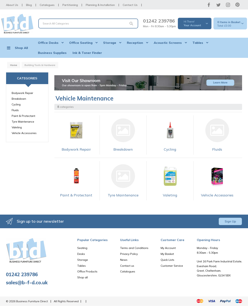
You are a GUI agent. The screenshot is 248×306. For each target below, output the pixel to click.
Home (13, 65)
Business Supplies (52, 53)
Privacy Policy (129, 254)
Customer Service (172, 266)
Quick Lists (167, 260)
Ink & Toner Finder (87, 53)
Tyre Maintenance (23, 121)
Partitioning (70, 5)
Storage (109, 43)
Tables (197, 43)
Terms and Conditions (134, 248)
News (123, 260)
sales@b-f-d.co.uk (27, 282)
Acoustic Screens (168, 43)
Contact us (127, 266)
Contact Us (130, 5)
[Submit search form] (131, 23)
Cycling (16, 104)
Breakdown (19, 98)
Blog (29, 5)
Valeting (17, 127)
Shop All (21, 48)
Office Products (87, 271)
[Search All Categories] (88, 23)
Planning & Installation (100, 5)
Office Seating (80, 43)
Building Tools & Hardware (40, 65)
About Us (12, 5)
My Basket (167, 254)
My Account (168, 248)
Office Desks (48, 43)
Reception (135, 43)
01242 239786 (159, 21)
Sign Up (230, 221)
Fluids (15, 110)
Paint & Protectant (23, 115)
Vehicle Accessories (24, 133)
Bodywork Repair (22, 93)
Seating (82, 248)
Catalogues (47, 5)
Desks (81, 254)
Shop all (82, 277)
